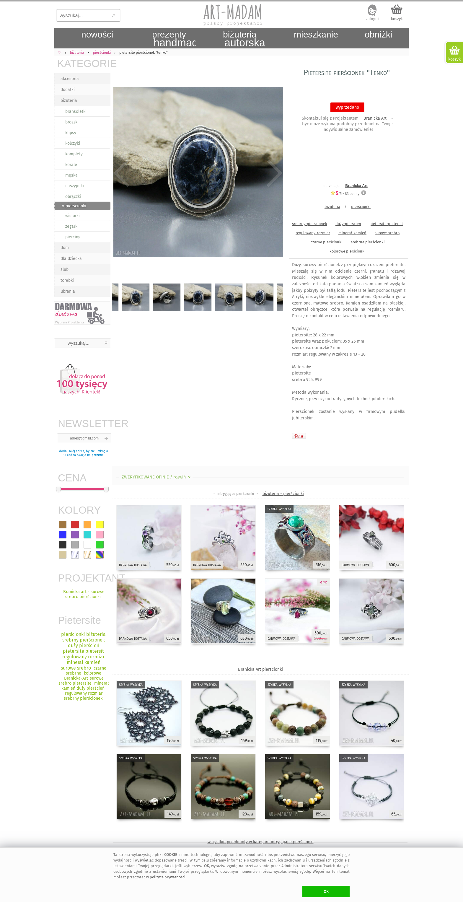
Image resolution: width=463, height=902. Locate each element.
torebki (67, 280)
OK (326, 891)
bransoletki (76, 111)
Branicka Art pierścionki (260, 669)
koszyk (397, 19)
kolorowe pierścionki (348, 251)
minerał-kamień (352, 233)
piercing (72, 237)
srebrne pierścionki (368, 242)
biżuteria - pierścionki (283, 493)
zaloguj (372, 19)
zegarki (72, 226)
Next (273, 173)
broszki (72, 122)
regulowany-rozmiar (313, 233)
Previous (121, 173)
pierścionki (361, 206)
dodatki (68, 89)
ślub (65, 269)
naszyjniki (74, 185)
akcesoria (70, 78)
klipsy (70, 132)
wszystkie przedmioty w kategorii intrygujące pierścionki (261, 841)
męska (71, 175)
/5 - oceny (344, 193)
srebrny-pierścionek (309, 224)
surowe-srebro (387, 233)
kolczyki (72, 143)
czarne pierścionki (327, 242)
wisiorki (72, 215)
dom (65, 247)
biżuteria (69, 100)
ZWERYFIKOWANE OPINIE (157, 477)
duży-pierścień (348, 224)
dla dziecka (71, 258)
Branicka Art (375, 118)
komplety (74, 154)
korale (71, 164)
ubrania (68, 291)
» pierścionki (74, 206)
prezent (97, 455)
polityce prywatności (167, 877)
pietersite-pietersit (386, 224)
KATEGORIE (83, 63)
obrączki (73, 196)
